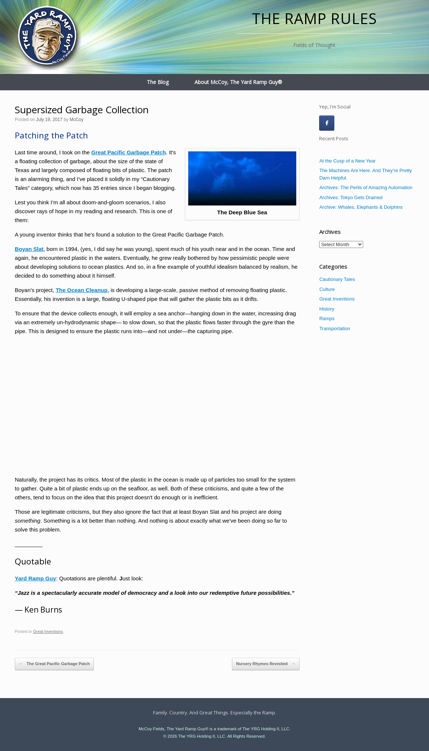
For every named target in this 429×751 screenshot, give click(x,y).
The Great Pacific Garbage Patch (54, 664)
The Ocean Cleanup (82, 290)
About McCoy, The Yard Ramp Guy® (238, 82)
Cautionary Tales (337, 279)
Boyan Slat (29, 249)
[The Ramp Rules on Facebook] (326, 123)
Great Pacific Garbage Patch (128, 152)
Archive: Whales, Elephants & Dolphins (360, 207)
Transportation (334, 328)
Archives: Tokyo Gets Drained (350, 197)
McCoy (76, 119)
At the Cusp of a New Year (347, 161)
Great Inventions (48, 631)
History (326, 309)
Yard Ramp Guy (35, 578)
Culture (327, 289)
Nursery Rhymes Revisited (265, 664)
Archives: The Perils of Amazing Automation (365, 187)
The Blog (158, 82)
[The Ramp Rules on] (343, 123)
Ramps (326, 318)
